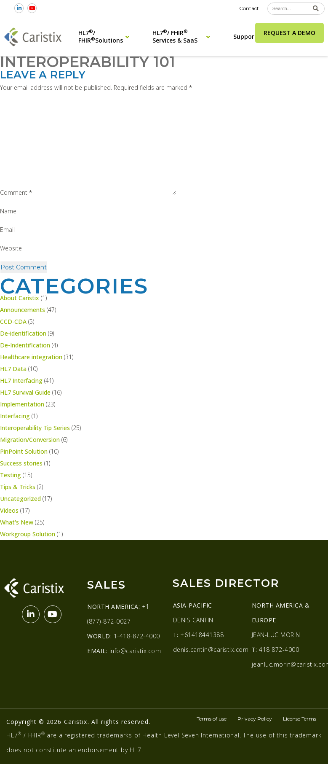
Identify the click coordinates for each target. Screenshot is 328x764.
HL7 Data (13, 369)
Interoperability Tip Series (35, 428)
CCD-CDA (13, 321)
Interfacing (15, 416)
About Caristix (19, 298)
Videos (9, 510)
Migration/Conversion (30, 440)
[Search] (316, 8)
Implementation (22, 404)
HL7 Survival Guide (25, 392)
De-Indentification (25, 345)
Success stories (21, 463)
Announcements (22, 310)
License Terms (299, 719)
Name (8, 211)
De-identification (23, 333)
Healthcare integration (31, 357)
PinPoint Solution (24, 451)
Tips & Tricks (17, 487)
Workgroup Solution (27, 534)
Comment (16, 192)
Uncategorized (20, 499)
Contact (249, 8)
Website (11, 248)
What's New (16, 522)
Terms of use (212, 719)
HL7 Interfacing (21, 381)
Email (7, 230)
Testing (10, 475)
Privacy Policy (254, 719)
